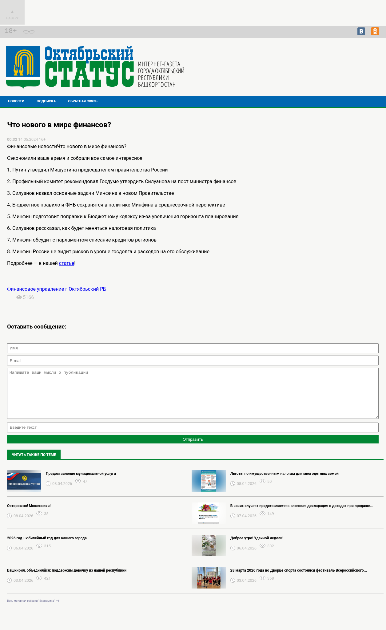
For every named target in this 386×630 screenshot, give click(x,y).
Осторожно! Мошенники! (29, 515)
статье (66, 263)
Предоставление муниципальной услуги (81, 483)
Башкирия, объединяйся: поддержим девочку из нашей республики (66, 579)
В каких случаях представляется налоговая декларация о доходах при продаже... (301, 515)
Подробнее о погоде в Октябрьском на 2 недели (338, 67)
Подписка (46, 101)
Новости (16, 101)
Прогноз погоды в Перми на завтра (338, 73)
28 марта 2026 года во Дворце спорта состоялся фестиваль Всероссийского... (298, 579)
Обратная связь (82, 101)
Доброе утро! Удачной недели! (257, 547)
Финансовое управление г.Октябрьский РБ (56, 289)
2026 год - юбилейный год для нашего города (47, 547)
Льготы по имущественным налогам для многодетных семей (284, 483)
